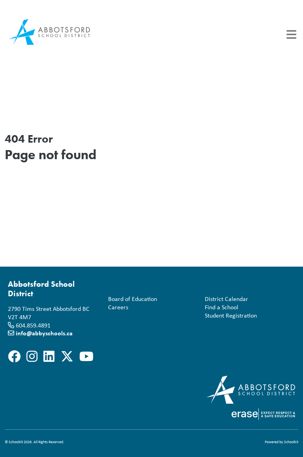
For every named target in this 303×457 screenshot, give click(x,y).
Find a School (220, 307)
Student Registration (229, 315)
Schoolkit (291, 441)
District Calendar (225, 299)
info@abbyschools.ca (44, 333)
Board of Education (131, 299)
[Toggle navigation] (291, 34)
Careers (116, 307)
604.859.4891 (33, 325)
